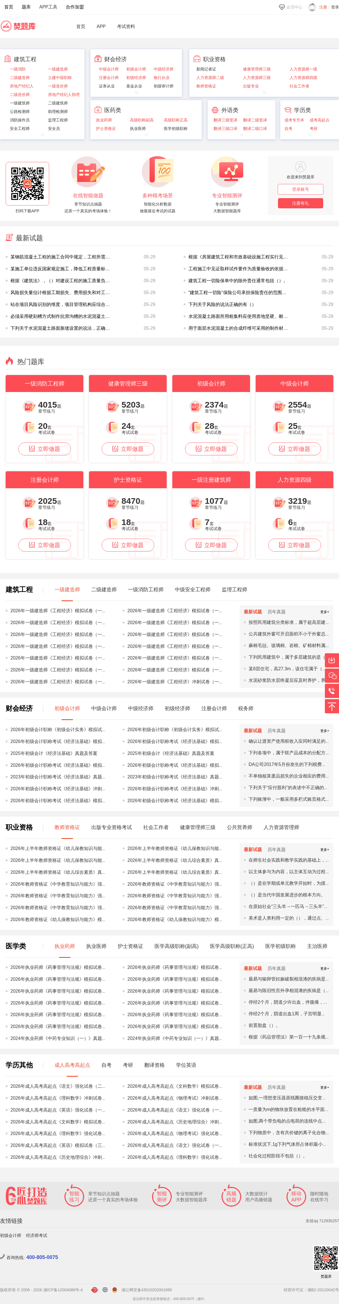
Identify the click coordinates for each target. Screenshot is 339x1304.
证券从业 (107, 86)
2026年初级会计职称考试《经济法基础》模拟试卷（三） (67, 741)
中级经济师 (163, 69)
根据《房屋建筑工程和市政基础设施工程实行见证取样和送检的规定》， (260, 256)
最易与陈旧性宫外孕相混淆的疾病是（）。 (291, 990)
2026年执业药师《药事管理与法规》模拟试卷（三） (63, 967)
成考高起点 (319, 120)
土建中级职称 (60, 78)
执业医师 (138, 129)
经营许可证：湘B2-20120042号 (311, 1290)
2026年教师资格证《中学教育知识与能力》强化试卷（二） (69, 884)
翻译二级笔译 (255, 120)
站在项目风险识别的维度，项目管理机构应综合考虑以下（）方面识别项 (82, 304)
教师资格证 (206, 86)
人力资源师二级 (210, 78)
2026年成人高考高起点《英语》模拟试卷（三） (58, 1145)
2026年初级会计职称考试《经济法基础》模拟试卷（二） (67, 800)
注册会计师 (109, 78)
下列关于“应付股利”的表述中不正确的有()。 (292, 787)
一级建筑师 (20, 103)
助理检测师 (58, 112)
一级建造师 (58, 69)
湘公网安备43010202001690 (146, 1290)
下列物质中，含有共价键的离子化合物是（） (294, 1132)
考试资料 (126, 26)
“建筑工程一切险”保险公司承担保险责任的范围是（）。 (244, 292)
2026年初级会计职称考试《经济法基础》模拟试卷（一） (67, 765)
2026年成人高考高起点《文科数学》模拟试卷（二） (179, 1086)
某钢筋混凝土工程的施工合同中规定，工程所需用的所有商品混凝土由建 (82, 256)
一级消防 (18, 69)
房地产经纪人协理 (64, 95)
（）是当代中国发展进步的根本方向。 (287, 894)
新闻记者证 (206, 69)
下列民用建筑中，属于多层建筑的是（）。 (291, 657)
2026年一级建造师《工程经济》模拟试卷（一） (58, 610)
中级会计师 (109, 69)
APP (101, 26)
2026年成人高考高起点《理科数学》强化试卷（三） (63, 1133)
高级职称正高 (176, 120)
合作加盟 (75, 7)
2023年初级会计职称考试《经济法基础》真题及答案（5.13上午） (76, 776)
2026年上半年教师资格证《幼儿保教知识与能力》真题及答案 (72, 848)
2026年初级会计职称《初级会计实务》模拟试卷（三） (65, 729)
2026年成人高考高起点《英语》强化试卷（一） (58, 1110)
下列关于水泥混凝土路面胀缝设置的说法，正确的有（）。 (69, 328)
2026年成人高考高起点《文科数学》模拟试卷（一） (63, 1121)
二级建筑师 (58, 103)
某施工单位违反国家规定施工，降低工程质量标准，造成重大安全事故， (82, 268)
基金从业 (134, 86)
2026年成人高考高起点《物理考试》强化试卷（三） (179, 1133)
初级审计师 (163, 86)
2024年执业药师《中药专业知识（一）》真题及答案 (63, 1038)
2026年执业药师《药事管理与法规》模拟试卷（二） (63, 991)
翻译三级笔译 (225, 120)
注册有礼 (300, 203)
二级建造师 (20, 78)
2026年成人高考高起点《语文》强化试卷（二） (58, 1086)
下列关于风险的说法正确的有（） (222, 304)
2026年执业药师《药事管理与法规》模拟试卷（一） (63, 1014)
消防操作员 (20, 120)
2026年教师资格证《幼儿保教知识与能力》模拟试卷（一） (69, 919)
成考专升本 (294, 120)
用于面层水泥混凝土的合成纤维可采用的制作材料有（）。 (247, 328)
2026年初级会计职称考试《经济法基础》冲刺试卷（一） (67, 788)
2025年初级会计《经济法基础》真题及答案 (53, 753)
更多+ (324, 612)
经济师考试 (36, 1235)
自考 (288, 129)
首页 (8, 7)
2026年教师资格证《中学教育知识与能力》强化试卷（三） (186, 895)
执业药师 (104, 120)
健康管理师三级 (257, 69)
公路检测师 (20, 112)
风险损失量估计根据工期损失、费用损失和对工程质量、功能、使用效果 (82, 292)
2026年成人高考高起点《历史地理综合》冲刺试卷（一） (67, 1157)
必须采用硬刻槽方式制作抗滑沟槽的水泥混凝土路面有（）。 (71, 316)
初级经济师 (136, 78)
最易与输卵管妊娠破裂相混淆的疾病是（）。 (294, 979)
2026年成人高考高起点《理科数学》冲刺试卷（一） (63, 1098)
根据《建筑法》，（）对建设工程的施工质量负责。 (62, 280)
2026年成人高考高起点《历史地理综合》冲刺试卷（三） (184, 1121)
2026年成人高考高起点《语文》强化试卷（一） (175, 1110)
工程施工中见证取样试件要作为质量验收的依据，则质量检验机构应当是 (260, 268)
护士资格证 (106, 129)
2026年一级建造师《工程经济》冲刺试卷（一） (175, 681)
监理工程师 (58, 120)
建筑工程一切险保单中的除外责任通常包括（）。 (238, 280)
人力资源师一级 (303, 69)
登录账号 (300, 189)
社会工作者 (299, 86)
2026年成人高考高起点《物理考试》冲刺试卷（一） (179, 1098)
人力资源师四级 (303, 78)
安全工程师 (20, 129)
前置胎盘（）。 (264, 1025)
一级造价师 (58, 86)
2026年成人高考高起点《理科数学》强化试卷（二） (179, 1157)
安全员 (54, 129)
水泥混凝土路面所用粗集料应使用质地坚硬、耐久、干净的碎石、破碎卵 (260, 316)
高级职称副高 (142, 120)
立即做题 (44, 449)
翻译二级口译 (255, 129)
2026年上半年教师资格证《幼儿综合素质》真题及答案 (182, 860)
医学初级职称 (176, 129)
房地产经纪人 (22, 86)
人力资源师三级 (257, 78)
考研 (314, 129)
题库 (26, 7)
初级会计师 (136, 69)
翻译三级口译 (225, 129)
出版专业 (251, 86)
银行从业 (161, 78)
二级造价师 (20, 95)
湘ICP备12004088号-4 (63, 1290)
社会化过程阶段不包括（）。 (278, 1155)
